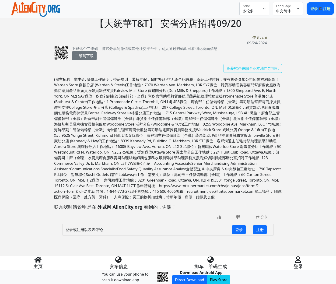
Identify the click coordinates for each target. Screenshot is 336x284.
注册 (326, 8)
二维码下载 (84, 55)
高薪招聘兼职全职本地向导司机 (253, 68)
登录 (314, 8)
